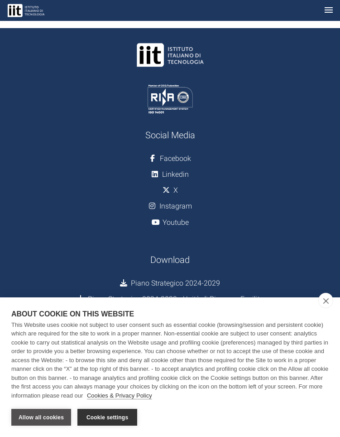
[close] (325, 300)
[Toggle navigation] (328, 10)
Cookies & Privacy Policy (119, 395)
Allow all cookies (41, 417)
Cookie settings (107, 417)
